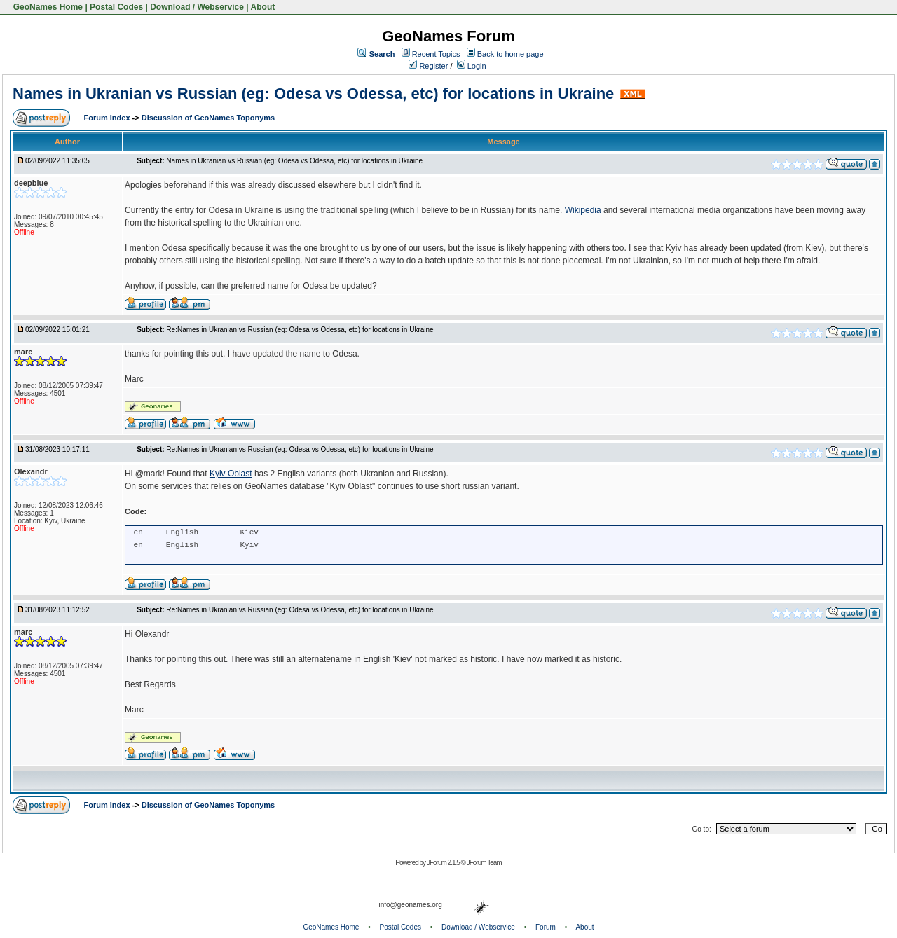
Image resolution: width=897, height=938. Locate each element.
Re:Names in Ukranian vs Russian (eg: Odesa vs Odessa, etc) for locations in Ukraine (299, 329)
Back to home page (510, 54)
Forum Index (108, 117)
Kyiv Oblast (231, 473)
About (263, 7)
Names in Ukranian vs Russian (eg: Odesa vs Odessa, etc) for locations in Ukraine (313, 93)
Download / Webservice (197, 7)
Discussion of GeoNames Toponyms (208, 117)
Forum (545, 927)
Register (428, 66)
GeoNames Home (47, 7)
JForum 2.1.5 (444, 863)
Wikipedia (583, 210)
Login (471, 66)
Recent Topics (436, 54)
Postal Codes (116, 7)
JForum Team (484, 863)
